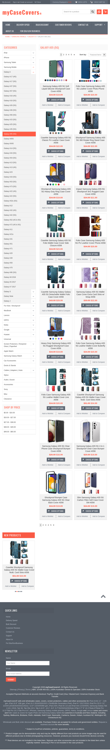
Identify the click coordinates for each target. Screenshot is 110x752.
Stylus (6, 375)
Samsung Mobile (19, 36)
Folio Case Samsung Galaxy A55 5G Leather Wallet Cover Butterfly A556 (90, 345)
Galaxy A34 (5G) (10, 153)
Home (7, 36)
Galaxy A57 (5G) (10, 91)
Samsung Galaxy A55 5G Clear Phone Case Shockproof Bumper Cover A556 (56, 448)
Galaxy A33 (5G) (10, 177)
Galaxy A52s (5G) (10, 201)
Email (8, 668)
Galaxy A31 (8, 239)
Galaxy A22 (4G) (10, 191)
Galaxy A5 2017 (10, 282)
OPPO (6, 320)
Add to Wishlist (47, 105)
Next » (74, 54)
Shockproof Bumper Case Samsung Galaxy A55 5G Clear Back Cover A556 (56, 500)
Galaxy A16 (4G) (10, 96)
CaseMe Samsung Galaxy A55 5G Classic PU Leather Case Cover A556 (56, 140)
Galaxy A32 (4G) (10, 210)
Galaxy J (7, 301)
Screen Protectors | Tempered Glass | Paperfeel (15, 345)
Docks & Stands (10, 365)
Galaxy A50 (8, 263)
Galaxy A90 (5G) (10, 272)
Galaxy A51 (8, 244)
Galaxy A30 (8, 258)
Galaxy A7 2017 (10, 287)
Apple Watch (9, 351)
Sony (6, 389)
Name (8, 658)
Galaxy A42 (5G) (10, 215)
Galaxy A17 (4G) (10, 77)
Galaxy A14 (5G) (10, 148)
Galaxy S (7, 292)
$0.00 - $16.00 (9, 413)
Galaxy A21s (8, 234)
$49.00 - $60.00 (10, 432)
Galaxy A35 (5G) (10, 129)
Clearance (8, 399)
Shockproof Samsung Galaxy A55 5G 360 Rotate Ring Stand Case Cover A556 (90, 140)
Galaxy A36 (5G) (10, 110)
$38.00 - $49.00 (10, 427)
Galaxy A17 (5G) (10, 81)
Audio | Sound (9, 380)
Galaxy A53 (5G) (10, 182)
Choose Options (57, 99)
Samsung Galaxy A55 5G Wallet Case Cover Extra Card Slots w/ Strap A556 (90, 294)
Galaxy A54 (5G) (10, 158)
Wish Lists (82, 2)
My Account (6, 2)
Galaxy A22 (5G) (10, 196)
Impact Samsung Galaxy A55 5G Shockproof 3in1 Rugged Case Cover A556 (90, 191)
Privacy (21, 689)
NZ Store (38, 2)
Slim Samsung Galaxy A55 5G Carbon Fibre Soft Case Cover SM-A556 (90, 500)
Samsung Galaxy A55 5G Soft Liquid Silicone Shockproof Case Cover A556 (56, 88)
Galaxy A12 (8, 206)
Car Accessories (10, 361)
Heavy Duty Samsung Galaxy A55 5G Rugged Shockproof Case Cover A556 (56, 345)
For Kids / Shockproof (12, 306)
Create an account (26, 2)
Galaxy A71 (8, 249)
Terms (27, 689)
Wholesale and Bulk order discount (17, 722)
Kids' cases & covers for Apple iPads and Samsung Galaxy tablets (35, 713)
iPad (5, 53)
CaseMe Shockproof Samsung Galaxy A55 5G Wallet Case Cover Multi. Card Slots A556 (90, 397)
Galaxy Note (8, 296)
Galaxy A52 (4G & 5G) (12, 220)
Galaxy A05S (9, 139)
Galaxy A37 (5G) (10, 86)
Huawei (7, 335)
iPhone (6, 58)
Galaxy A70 (8, 268)
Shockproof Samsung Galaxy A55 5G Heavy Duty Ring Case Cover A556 (56, 191)
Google (6, 330)
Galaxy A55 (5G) (10, 134)
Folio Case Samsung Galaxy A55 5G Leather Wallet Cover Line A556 (55, 397)
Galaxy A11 (8, 229)
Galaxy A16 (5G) (10, 101)
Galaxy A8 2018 (10, 277)
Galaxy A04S (9, 144)
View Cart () (99, 2)
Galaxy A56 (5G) (10, 115)
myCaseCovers (22, 12)
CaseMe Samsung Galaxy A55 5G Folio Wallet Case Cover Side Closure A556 (56, 243)
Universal (7, 339)
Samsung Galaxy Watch (13, 356)
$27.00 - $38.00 (10, 422)
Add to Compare (64, 105)
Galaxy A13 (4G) (10, 167)
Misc (5, 394)
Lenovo (6, 315)
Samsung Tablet (10, 62)
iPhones (33, 710)
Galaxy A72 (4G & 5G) (12, 225)
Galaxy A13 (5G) (10, 163)
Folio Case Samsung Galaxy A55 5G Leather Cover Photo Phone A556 (90, 88)
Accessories (8, 385)
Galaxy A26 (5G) (10, 105)
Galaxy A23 (8, 172)
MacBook (7, 311)
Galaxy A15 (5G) (10, 120)
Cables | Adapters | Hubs (13, 370)
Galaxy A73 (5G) (10, 186)
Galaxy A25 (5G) (10, 124)
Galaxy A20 (8, 253)
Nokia (6, 325)
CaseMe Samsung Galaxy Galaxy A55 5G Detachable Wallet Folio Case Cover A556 (56, 294)
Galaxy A (32, 36)
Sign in (15, 2)
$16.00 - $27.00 (10, 417)
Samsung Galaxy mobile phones (50, 710)
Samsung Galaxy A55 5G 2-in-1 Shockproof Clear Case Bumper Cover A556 (90, 448)
